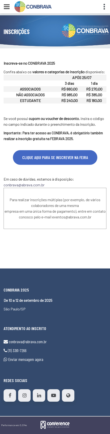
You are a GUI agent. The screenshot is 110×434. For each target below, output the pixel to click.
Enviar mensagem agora (25, 359)
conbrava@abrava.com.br (24, 185)
